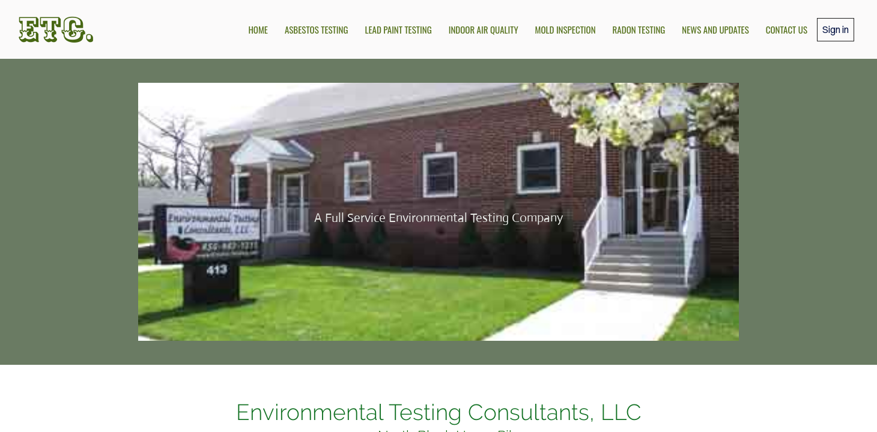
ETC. (57, 29)
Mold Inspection (565, 29)
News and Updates (715, 29)
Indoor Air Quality (483, 29)
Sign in (835, 29)
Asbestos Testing (316, 29)
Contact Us (786, 29)
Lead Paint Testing (398, 29)
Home (258, 29)
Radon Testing (639, 29)
